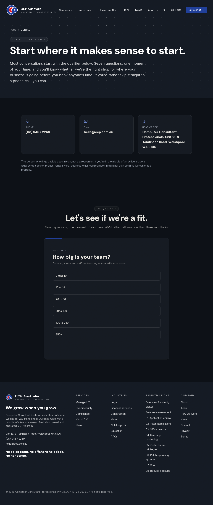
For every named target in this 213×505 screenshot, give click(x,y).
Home (13, 30)
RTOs (114, 436)
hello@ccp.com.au (98, 132)
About (153, 10)
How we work (189, 413)
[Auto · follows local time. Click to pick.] (164, 10)
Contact (185, 425)
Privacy (185, 430)
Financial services (121, 408)
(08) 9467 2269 (38, 132)
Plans (126, 9)
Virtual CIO (82, 419)
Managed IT (83, 402)
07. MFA (150, 465)
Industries (86, 10)
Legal (114, 402)
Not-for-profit (119, 425)
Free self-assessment (158, 412)
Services (66, 10)
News (138, 9)
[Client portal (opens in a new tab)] (176, 10)
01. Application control (158, 417)
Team (184, 408)
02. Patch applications (158, 423)
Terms (184, 436)
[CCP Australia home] (31, 10)
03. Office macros (156, 429)
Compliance (83, 413)
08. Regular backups (158, 470)
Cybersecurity (84, 408)
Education (116, 430)
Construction (118, 413)
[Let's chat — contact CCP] (196, 10)
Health (114, 419)
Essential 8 (108, 10)
